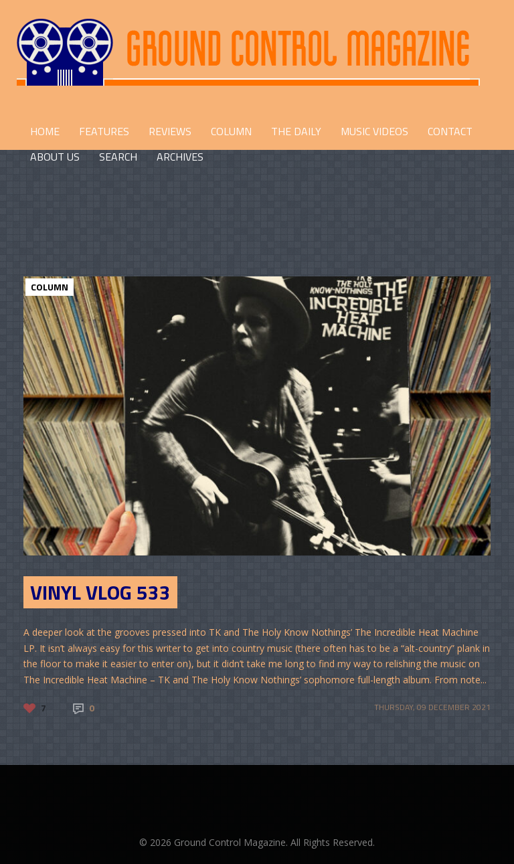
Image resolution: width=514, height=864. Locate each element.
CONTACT (450, 131)
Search (118, 157)
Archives (180, 157)
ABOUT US (55, 157)
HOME (45, 131)
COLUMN (231, 131)
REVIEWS (170, 131)
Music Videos (374, 131)
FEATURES (104, 131)
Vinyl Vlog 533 (100, 592)
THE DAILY (296, 131)
